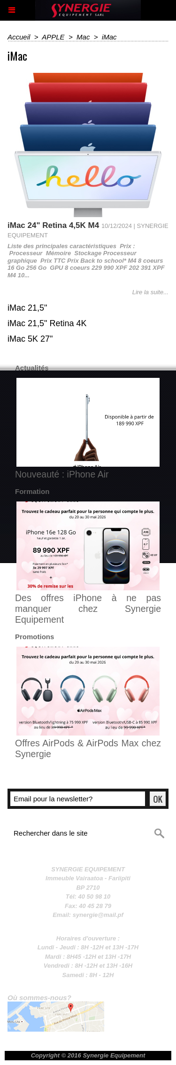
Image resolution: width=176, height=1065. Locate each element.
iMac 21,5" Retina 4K (47, 323)
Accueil (19, 37)
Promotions (34, 637)
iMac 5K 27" (30, 339)
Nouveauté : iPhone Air (61, 474)
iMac (109, 37)
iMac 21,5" (27, 308)
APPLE (53, 37)
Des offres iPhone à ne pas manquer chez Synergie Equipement (88, 609)
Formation (32, 491)
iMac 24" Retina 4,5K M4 (53, 225)
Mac (83, 37)
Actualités (32, 368)
